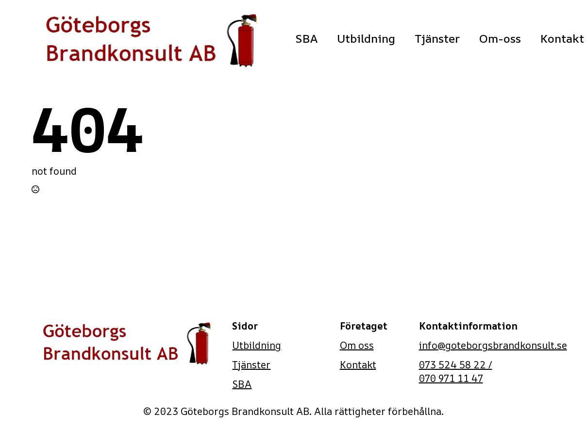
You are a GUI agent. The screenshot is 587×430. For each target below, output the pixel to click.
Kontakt (358, 364)
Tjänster (437, 38)
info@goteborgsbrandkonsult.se (493, 345)
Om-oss (500, 38)
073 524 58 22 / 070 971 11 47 (455, 371)
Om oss (357, 345)
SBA (306, 38)
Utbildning (366, 38)
